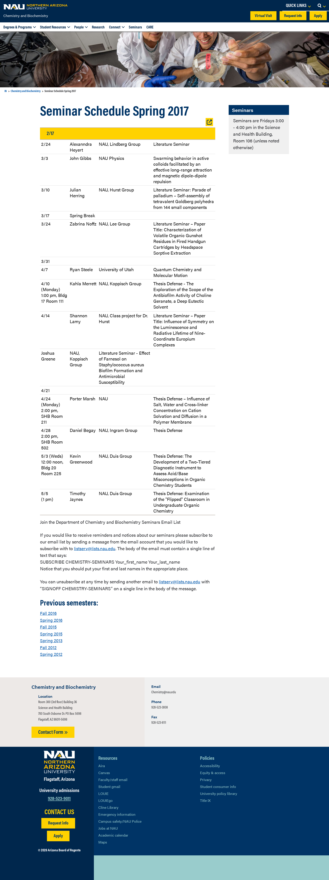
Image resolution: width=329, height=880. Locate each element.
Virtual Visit (263, 15)
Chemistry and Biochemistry (25, 15)
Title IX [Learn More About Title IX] (205, 799)
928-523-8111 (158, 721)
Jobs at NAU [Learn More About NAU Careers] (108, 827)
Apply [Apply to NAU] (58, 834)
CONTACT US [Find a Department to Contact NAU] (59, 810)
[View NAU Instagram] (128, 867)
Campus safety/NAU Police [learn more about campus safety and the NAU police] (119, 820)
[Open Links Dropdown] (298, 5)
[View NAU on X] (101, 867)
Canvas (104, 771)
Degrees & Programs (17, 27)
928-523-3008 (159, 705)
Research (98, 27)
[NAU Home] (36, 6)
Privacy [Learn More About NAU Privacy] (206, 778)
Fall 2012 (48, 646)
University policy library (218, 792)
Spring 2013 (51, 639)
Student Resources (53, 27)
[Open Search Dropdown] (321, 5)
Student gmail (109, 785)
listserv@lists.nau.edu (95, 548)
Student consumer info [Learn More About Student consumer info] (218, 785)
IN (5, 91)
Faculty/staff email (112, 778)
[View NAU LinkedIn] (119, 867)
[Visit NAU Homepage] (59, 761)
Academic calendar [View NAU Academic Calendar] (113, 834)
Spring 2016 (51, 619)
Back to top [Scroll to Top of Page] (279, 867)
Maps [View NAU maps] (102, 841)
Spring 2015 (51, 633)
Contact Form (53, 730)
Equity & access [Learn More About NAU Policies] (212, 771)
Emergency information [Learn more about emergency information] (116, 813)
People (79, 27)
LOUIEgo (105, 799)
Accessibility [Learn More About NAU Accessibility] (210, 764)
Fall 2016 (48, 613)
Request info (293, 15)
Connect (114, 27)
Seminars (135, 27)
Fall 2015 (48, 626)
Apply (318, 15)
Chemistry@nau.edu (163, 690)
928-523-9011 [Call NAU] (59, 796)
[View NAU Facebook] (110, 867)
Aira (101, 764)
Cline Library (108, 806)
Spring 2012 (51, 653)
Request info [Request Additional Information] (58, 821)
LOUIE (103, 792)
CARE (149, 27)
